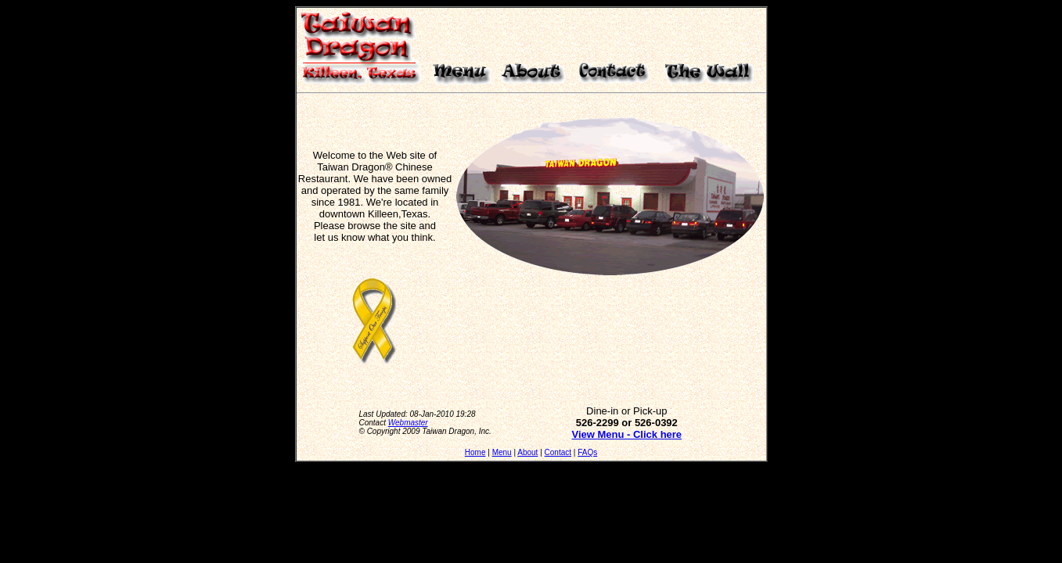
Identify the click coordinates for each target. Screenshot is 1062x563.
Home (475, 452)
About (527, 452)
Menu (502, 452)
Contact (558, 452)
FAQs (587, 452)
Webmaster (408, 422)
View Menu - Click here (626, 434)
